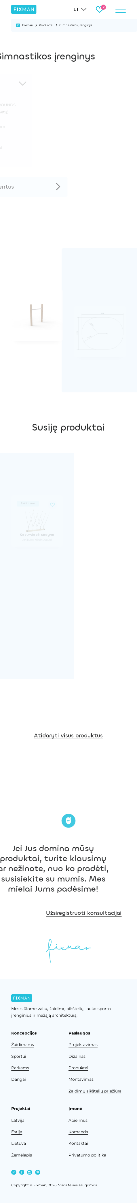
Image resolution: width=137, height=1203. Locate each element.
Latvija (17, 1120)
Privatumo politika (87, 1155)
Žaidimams (22, 1044)
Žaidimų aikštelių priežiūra (94, 1091)
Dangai (18, 1079)
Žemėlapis (21, 1155)
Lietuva (18, 1143)
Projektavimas (83, 1044)
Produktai (46, 25)
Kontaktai (78, 1143)
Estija (16, 1132)
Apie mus (77, 1120)
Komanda (78, 1132)
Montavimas (81, 1079)
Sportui (18, 1056)
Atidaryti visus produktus (68, 751)
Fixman (27, 25)
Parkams (20, 1068)
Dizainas (76, 1056)
